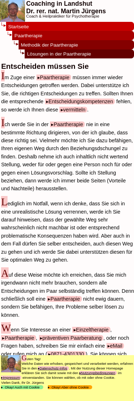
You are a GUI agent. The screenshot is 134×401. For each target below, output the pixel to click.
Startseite (18, 26)
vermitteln (74, 110)
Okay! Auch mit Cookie (22, 387)
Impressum (11, 377)
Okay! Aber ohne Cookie (70, 387)
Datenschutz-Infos (53, 368)
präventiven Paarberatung (72, 338)
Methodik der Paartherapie (49, 45)
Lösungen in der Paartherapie (59, 54)
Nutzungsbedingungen (98, 373)
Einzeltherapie (92, 330)
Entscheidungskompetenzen (81, 101)
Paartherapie (29, 35)
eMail (116, 346)
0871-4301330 (67, 354)
